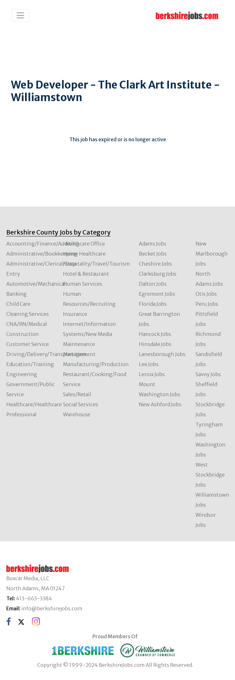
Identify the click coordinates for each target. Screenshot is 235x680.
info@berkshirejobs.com (51, 608)
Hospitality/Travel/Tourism (96, 264)
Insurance (75, 314)
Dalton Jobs (153, 284)
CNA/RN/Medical (26, 324)
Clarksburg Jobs (157, 274)
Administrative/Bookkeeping (41, 254)
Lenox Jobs (152, 374)
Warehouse (76, 414)
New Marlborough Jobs (212, 253)
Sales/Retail (77, 394)
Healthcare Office (84, 243)
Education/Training (30, 364)
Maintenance (79, 344)
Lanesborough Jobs (162, 354)
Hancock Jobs (155, 334)
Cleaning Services (27, 314)
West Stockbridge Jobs (210, 474)
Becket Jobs (153, 254)
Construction (22, 334)
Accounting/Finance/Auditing (42, 243)
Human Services (82, 284)
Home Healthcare (84, 254)
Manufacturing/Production (96, 364)
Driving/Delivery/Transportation (46, 354)
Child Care (18, 304)
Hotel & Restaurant (86, 274)
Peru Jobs (207, 304)
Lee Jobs (149, 364)
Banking (16, 294)
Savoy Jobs (208, 374)
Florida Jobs (153, 304)
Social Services (80, 404)
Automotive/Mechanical (35, 284)
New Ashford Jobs (160, 404)
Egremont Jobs (157, 294)
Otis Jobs (206, 294)
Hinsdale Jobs (155, 344)
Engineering (21, 374)
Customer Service (27, 344)
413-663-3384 (34, 598)
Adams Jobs (152, 243)
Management (79, 354)
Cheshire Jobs (155, 264)
